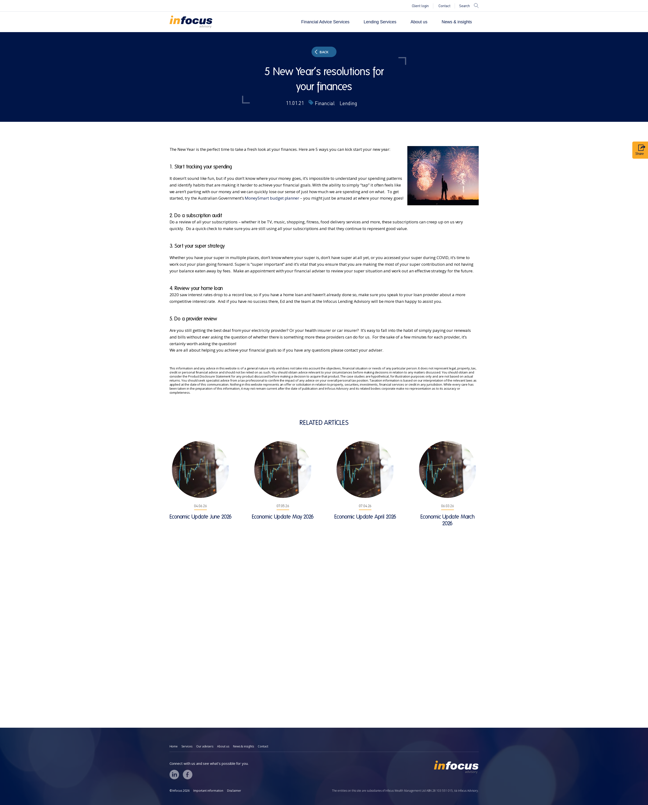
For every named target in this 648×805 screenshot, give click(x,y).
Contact (444, 6)
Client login (420, 6)
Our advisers (204, 746)
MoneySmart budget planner (272, 198)
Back (322, 51)
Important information (208, 791)
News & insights (457, 22)
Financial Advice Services (325, 22)
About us (419, 22)
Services (186, 746)
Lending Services (380, 22)
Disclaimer (234, 791)
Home (174, 746)
